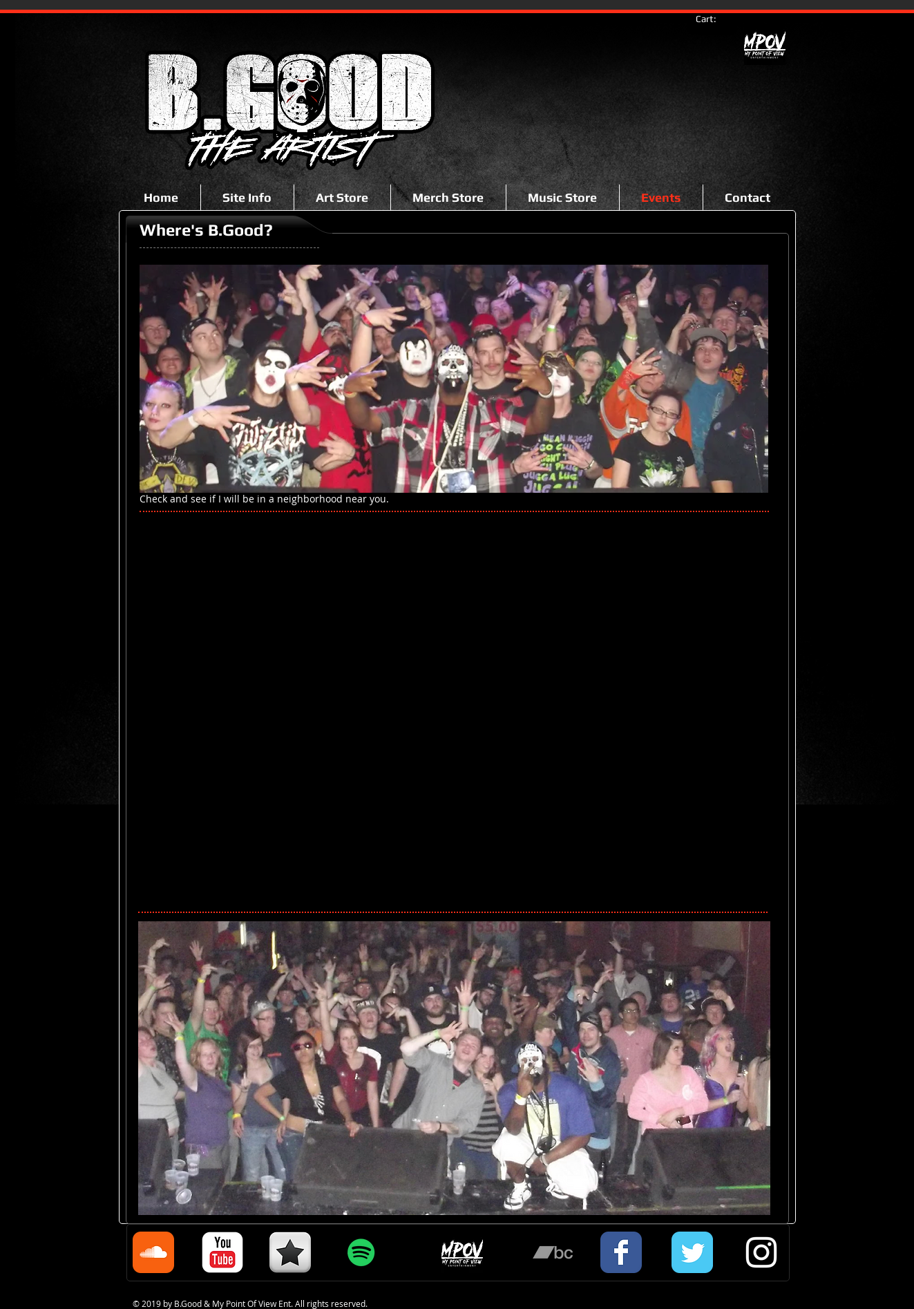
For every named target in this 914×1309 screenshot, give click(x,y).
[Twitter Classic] (692, 1252)
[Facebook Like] (178, 146)
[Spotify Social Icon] (361, 1252)
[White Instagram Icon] (761, 1252)
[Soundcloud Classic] (153, 1252)
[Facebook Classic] (621, 1252)
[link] (713, 18)
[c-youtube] (222, 1252)
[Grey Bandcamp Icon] (552, 1252)
